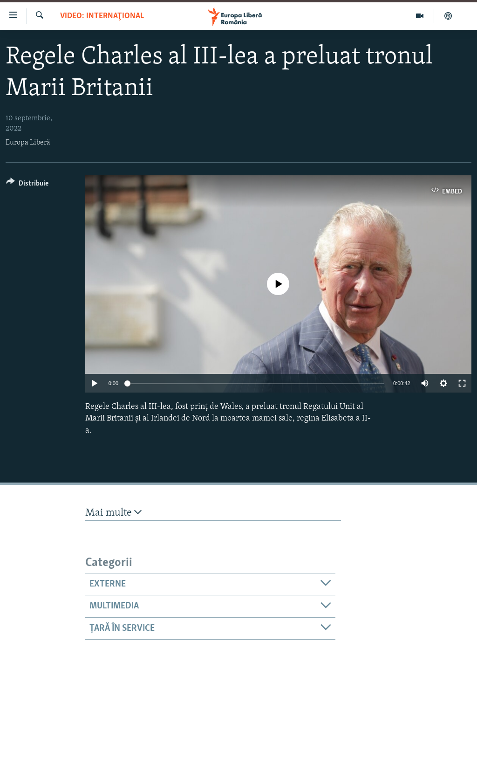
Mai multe (113, 512)
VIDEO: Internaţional (102, 16)
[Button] (27, 184)
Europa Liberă (28, 142)
